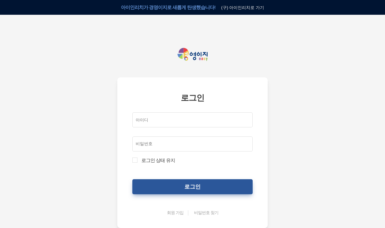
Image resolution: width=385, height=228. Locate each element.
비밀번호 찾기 (206, 212)
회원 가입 (175, 212)
